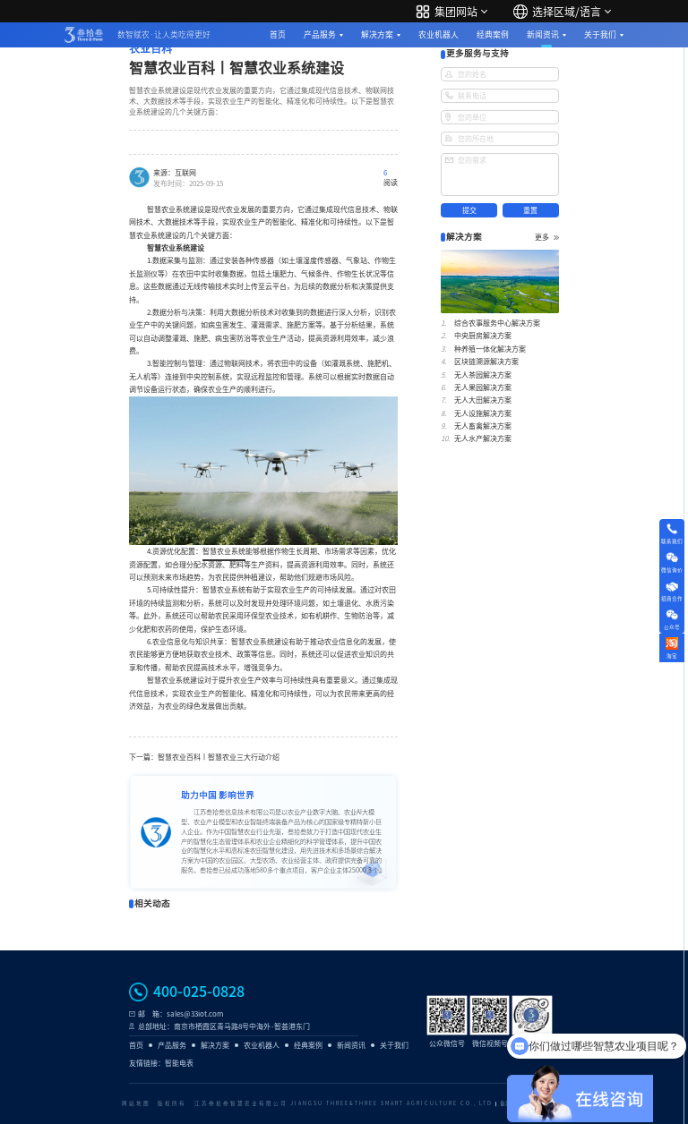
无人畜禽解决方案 (483, 426)
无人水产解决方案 (483, 438)
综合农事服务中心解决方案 (497, 323)
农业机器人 (438, 34)
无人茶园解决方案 (483, 375)
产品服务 (320, 34)
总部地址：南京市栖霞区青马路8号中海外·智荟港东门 (224, 1026)
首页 (278, 34)
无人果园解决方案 (483, 387)
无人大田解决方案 (483, 400)
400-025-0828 (199, 991)
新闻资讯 (543, 34)
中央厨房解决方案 (483, 335)
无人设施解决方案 (483, 413)
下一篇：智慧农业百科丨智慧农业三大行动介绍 (204, 757)
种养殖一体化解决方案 (490, 349)
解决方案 (377, 34)
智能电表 (179, 1063)
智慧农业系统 (223, 551)
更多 (547, 237)
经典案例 (493, 34)
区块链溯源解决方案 (486, 361)
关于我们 (600, 34)
